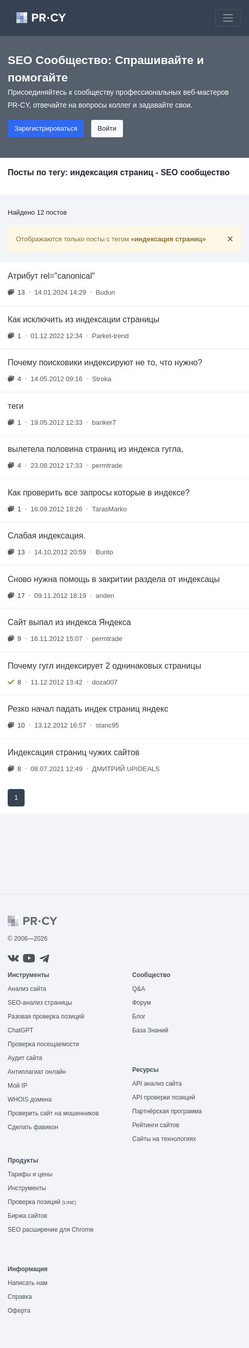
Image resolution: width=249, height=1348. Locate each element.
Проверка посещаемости (43, 1044)
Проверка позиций (42, 1202)
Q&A (138, 988)
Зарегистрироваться (45, 128)
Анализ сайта (27, 988)
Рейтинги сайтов (155, 1125)
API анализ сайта (157, 1083)
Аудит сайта (25, 1058)
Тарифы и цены (30, 1174)
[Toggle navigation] (228, 18)
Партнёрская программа (167, 1111)
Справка (20, 1296)
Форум (141, 1002)
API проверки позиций (163, 1097)
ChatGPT (20, 1030)
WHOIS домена (30, 1099)
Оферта (19, 1310)
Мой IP (17, 1085)
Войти (107, 128)
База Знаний (150, 1030)
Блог (139, 1016)
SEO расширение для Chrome (51, 1229)
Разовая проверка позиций (46, 1016)
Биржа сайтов (27, 1215)
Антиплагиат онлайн (37, 1071)
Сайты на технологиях (164, 1139)
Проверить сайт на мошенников (53, 1113)
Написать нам (28, 1283)
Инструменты (27, 1188)
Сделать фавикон (33, 1127)
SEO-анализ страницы (40, 1002)
